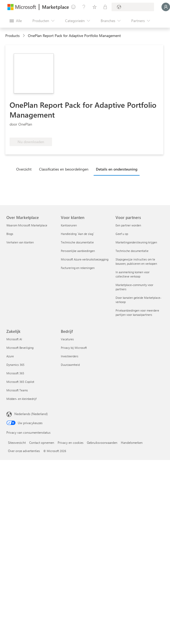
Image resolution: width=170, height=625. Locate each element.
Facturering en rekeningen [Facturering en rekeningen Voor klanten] (78, 268)
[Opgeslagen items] (94, 7)
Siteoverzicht (17, 442)
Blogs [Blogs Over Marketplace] (9, 234)
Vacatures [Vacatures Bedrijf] (67, 339)
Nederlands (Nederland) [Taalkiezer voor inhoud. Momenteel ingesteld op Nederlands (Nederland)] (31, 414)
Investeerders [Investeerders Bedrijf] (69, 356)
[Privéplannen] (105, 7)
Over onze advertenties (24, 451)
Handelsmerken (132, 442)
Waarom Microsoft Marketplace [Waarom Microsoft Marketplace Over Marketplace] (26, 225)
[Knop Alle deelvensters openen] (15, 21)
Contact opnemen (41, 442)
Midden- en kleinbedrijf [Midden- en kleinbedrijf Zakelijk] (21, 399)
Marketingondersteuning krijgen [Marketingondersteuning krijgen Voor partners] (136, 242)
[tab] (25, 169)
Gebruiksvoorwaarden (102, 442)
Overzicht (24, 169)
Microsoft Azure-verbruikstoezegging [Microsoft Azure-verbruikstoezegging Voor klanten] (84, 259)
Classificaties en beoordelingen (63, 169)
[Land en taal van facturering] (133, 7)
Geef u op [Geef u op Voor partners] (122, 234)
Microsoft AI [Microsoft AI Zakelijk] (14, 339)
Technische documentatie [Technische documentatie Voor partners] (132, 251)
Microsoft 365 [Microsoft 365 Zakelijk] (15, 373)
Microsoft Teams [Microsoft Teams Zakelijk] (17, 390)
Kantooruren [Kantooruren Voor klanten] (69, 225)
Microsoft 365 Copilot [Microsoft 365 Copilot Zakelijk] (20, 382)
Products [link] (12, 35)
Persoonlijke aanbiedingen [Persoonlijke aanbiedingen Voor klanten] (78, 251)
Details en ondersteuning (116, 169)
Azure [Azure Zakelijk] (10, 356)
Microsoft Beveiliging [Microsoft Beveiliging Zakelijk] (19, 348)
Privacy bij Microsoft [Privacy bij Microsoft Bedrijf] (74, 348)
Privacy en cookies (70, 442)
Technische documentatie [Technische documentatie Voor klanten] (77, 242)
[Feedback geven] (73, 7)
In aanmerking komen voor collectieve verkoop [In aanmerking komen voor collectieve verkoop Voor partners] (133, 274)
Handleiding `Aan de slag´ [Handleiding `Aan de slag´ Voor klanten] (77, 234)
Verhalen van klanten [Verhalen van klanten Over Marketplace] (20, 242)
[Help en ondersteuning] (84, 7)
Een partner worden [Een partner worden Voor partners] (128, 225)
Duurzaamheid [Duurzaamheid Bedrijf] (70, 365)
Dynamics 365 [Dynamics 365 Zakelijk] (15, 365)
